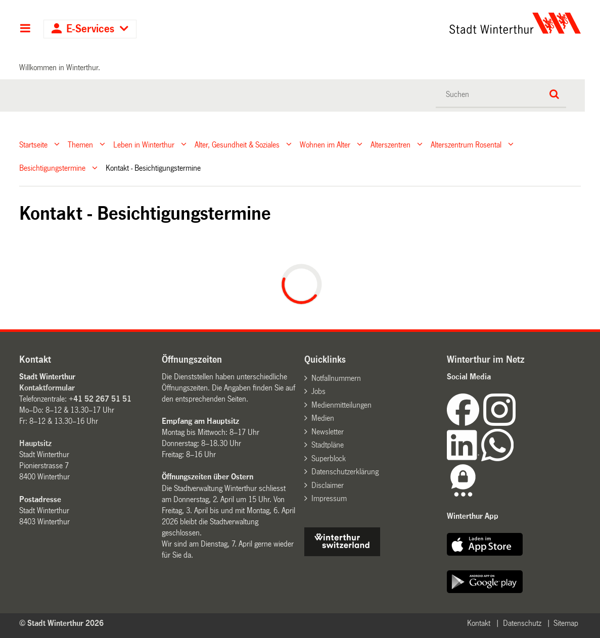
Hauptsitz (35, 443)
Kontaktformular (47, 387)
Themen (80, 144)
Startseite (33, 144)
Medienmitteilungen (341, 405)
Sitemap (565, 623)
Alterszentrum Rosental (466, 144)
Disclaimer (327, 485)
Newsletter (327, 431)
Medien (322, 418)
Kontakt (478, 623)
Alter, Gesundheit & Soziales (237, 144)
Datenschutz (522, 623)
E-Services (90, 29)
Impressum (329, 498)
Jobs (318, 391)
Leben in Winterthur (143, 144)
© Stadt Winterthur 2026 (61, 623)
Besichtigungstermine (52, 168)
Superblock (328, 458)
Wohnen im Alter (325, 144)
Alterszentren (390, 144)
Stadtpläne (327, 444)
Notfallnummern (336, 378)
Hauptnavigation (25, 29)
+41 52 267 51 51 (100, 399)
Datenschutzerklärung (345, 471)
